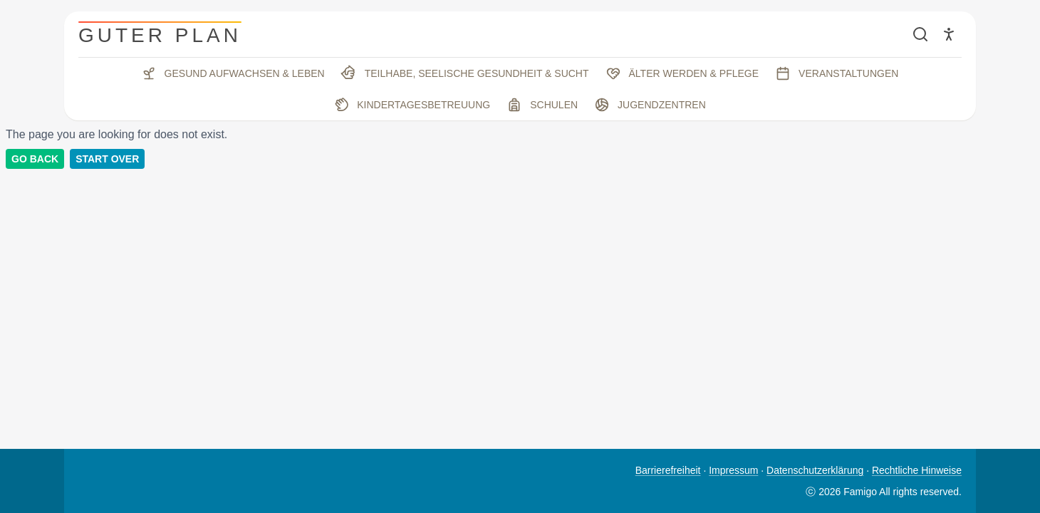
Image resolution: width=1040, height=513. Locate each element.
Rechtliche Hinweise (917, 470)
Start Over (107, 159)
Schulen (542, 105)
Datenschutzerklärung (814, 470)
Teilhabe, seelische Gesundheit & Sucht (464, 73)
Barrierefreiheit (668, 470)
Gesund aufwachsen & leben (233, 73)
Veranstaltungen (837, 73)
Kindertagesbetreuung (410, 105)
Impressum (733, 470)
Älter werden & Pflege (682, 73)
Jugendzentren (650, 105)
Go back (34, 159)
